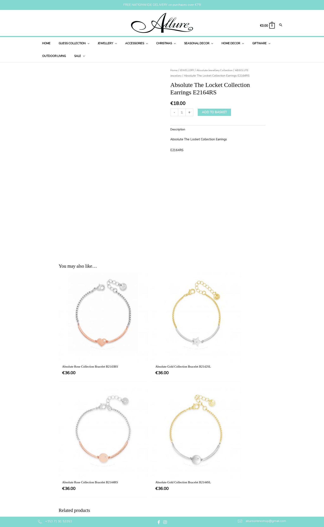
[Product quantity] (182, 112)
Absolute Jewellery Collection (218, 70)
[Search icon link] (281, 25)
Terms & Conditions (164, 473)
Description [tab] (178, 130)
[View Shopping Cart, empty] (267, 26)
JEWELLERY (188, 70)
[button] (159, 522)
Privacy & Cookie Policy (167, 482)
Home (174, 70)
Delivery (157, 490)
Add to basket (215, 112)
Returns (156, 499)
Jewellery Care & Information (171, 507)
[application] (84, 43)
